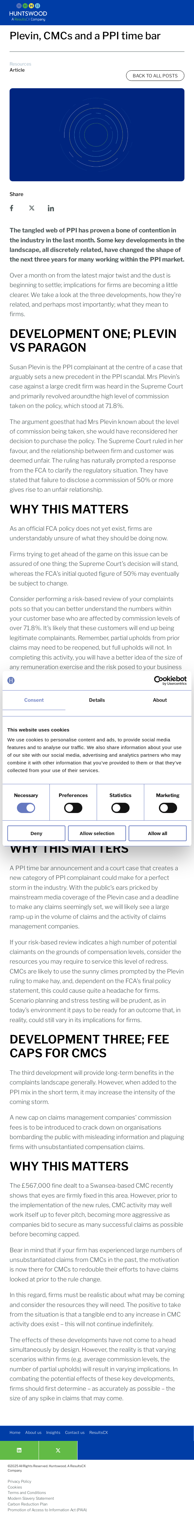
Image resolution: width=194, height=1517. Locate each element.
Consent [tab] (34, 700)
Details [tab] (97, 700)
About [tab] (160, 700)
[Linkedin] (19, 1450)
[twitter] (58, 1450)
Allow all (157, 833)
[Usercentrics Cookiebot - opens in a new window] (159, 680)
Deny (36, 833)
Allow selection (96, 833)
